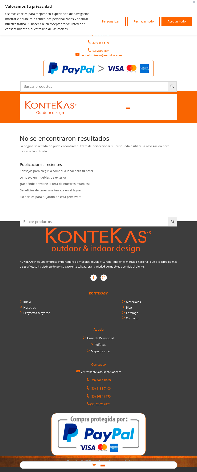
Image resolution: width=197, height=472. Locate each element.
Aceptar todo (177, 21)
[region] (98, 17)
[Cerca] (194, 2)
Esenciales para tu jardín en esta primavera (50, 197)
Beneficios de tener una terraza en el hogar (50, 190)
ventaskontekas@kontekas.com (101, 55)
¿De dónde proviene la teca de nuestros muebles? (55, 184)
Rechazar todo (144, 21)
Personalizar (111, 21)
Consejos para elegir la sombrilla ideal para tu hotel (56, 171)
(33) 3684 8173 (101, 42)
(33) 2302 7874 (101, 51)
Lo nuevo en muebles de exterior (43, 177)
